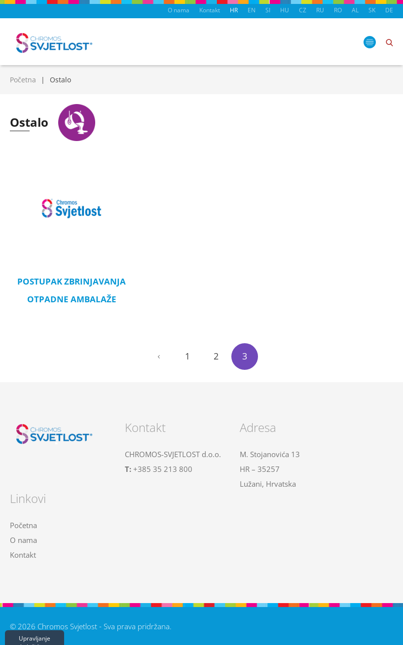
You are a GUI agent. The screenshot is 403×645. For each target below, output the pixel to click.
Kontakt (209, 10)
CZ (302, 10)
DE (389, 10)
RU (320, 10)
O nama (178, 10)
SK (371, 10)
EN (252, 10)
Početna (23, 79)
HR (234, 10)
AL (355, 10)
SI (267, 10)
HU (284, 10)
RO (338, 10)
